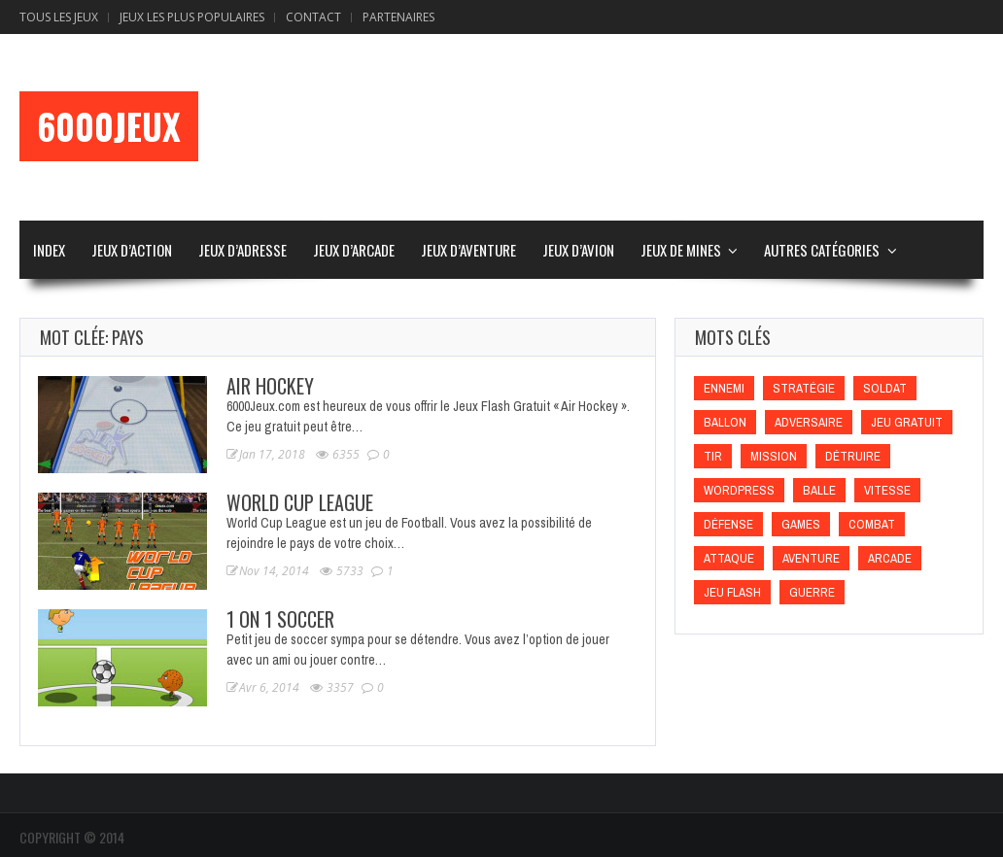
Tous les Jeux (58, 17)
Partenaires (398, 17)
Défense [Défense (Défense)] (728, 524)
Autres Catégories (822, 249)
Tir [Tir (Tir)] (713, 456)
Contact (313, 17)
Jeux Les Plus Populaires (192, 17)
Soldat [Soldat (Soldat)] (885, 388)
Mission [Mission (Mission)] (773, 456)
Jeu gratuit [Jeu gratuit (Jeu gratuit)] (907, 422)
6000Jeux (109, 126)
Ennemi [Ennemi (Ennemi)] (724, 388)
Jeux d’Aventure (468, 249)
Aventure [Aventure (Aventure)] (811, 558)
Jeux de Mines (680, 249)
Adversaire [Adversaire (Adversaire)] (809, 422)
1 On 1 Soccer (280, 619)
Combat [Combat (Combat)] (871, 524)
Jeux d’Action (131, 249)
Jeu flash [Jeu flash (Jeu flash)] (732, 592)
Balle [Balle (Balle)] (819, 490)
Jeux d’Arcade (354, 249)
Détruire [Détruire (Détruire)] (853, 456)
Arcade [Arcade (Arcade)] (890, 558)
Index (49, 249)
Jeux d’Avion (578, 249)
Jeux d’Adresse (242, 249)
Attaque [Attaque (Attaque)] (729, 558)
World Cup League (299, 502)
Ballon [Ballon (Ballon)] (725, 422)
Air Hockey (270, 385)
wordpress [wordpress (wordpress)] (739, 490)
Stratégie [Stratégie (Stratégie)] (804, 388)
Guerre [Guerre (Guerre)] (812, 592)
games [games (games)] (800, 524)
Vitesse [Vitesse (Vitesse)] (887, 490)
